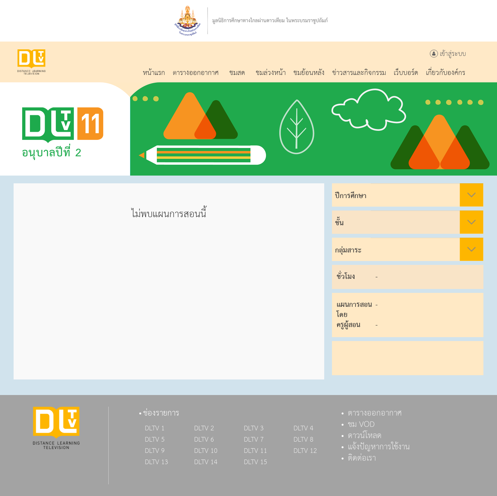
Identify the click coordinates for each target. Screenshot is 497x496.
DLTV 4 (303, 428)
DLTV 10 (205, 451)
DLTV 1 (155, 428)
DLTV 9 (155, 451)
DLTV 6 (204, 439)
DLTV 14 (205, 462)
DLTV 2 (204, 428)
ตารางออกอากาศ (375, 413)
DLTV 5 (155, 439)
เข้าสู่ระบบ (448, 54)
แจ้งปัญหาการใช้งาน (379, 447)
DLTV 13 (156, 462)
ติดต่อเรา (362, 458)
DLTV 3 (254, 428)
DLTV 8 (303, 439)
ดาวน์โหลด (365, 436)
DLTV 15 (255, 462)
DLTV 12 (305, 451)
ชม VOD (361, 424)
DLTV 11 (255, 451)
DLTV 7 (254, 439)
